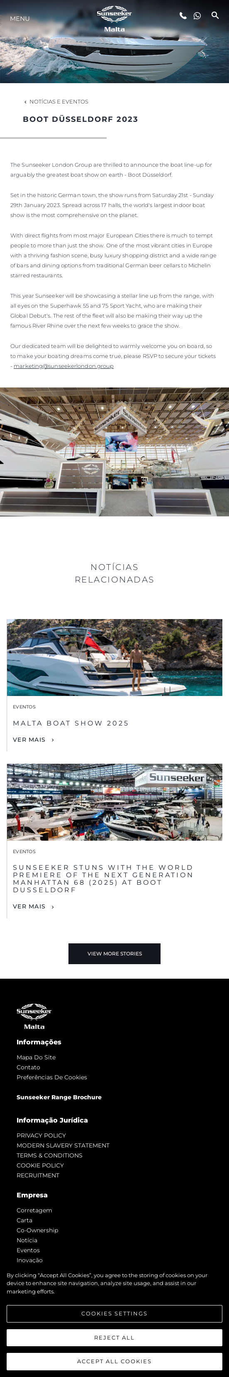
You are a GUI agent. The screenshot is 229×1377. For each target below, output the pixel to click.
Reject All (114, 1338)
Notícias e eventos (55, 101)
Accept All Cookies (114, 1362)
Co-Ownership (37, 1230)
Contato (28, 1067)
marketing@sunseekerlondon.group (64, 366)
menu (20, 18)
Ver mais (29, 739)
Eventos (28, 1250)
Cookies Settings (114, 1314)
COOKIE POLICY (40, 1165)
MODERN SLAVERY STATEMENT (63, 1145)
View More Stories (115, 953)
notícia (27, 1240)
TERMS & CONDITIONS (50, 1155)
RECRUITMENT (38, 1175)
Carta (24, 1220)
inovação (30, 1260)
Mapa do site (36, 1057)
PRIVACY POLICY (41, 1135)
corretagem (34, 1210)
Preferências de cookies (52, 1077)
